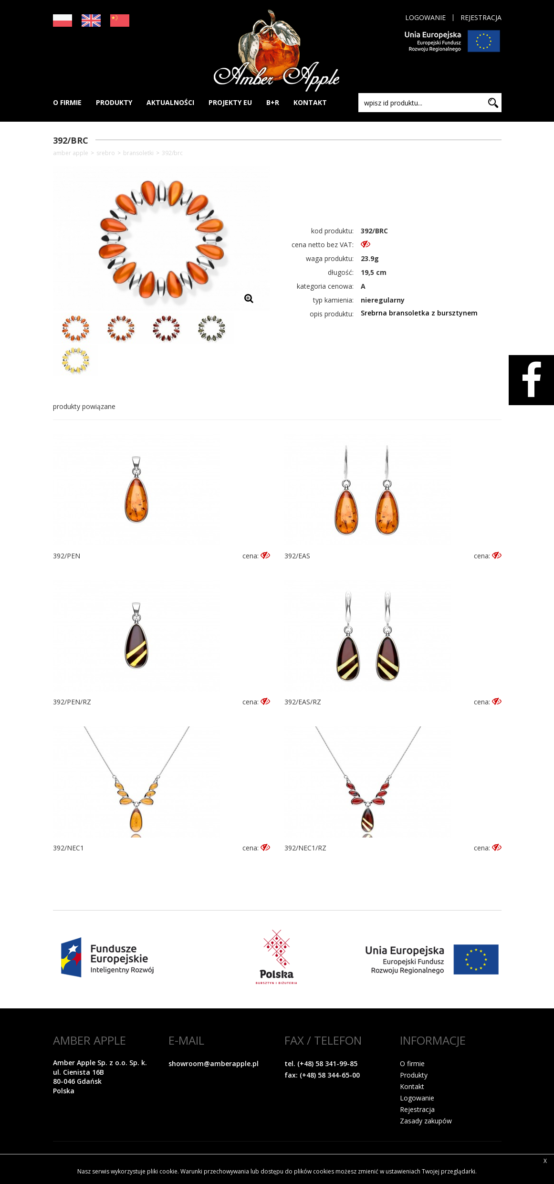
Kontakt (412, 1086)
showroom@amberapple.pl (213, 1063)
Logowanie (425, 17)
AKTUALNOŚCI (170, 102)
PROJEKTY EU (230, 102)
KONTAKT (310, 102)
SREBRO (105, 153)
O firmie (412, 1063)
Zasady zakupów (426, 1120)
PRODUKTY (114, 102)
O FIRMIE (67, 102)
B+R (272, 102)
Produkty (414, 1074)
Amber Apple (70, 153)
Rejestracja (481, 17)
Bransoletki (138, 153)
